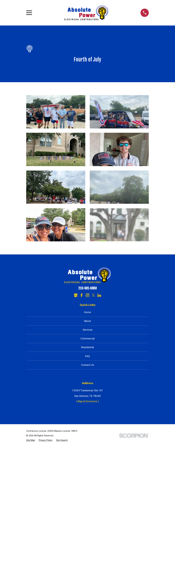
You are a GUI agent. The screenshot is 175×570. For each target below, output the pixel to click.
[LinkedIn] (99, 295)
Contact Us (87, 364)
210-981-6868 (87, 288)
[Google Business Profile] (76, 295)
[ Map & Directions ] (87, 401)
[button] (55, 111)
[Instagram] (87, 295)
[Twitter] (93, 295)
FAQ (87, 356)
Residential (87, 347)
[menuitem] (30, 440)
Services (87, 329)
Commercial (88, 338)
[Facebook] (81, 295)
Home (87, 312)
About (87, 320)
